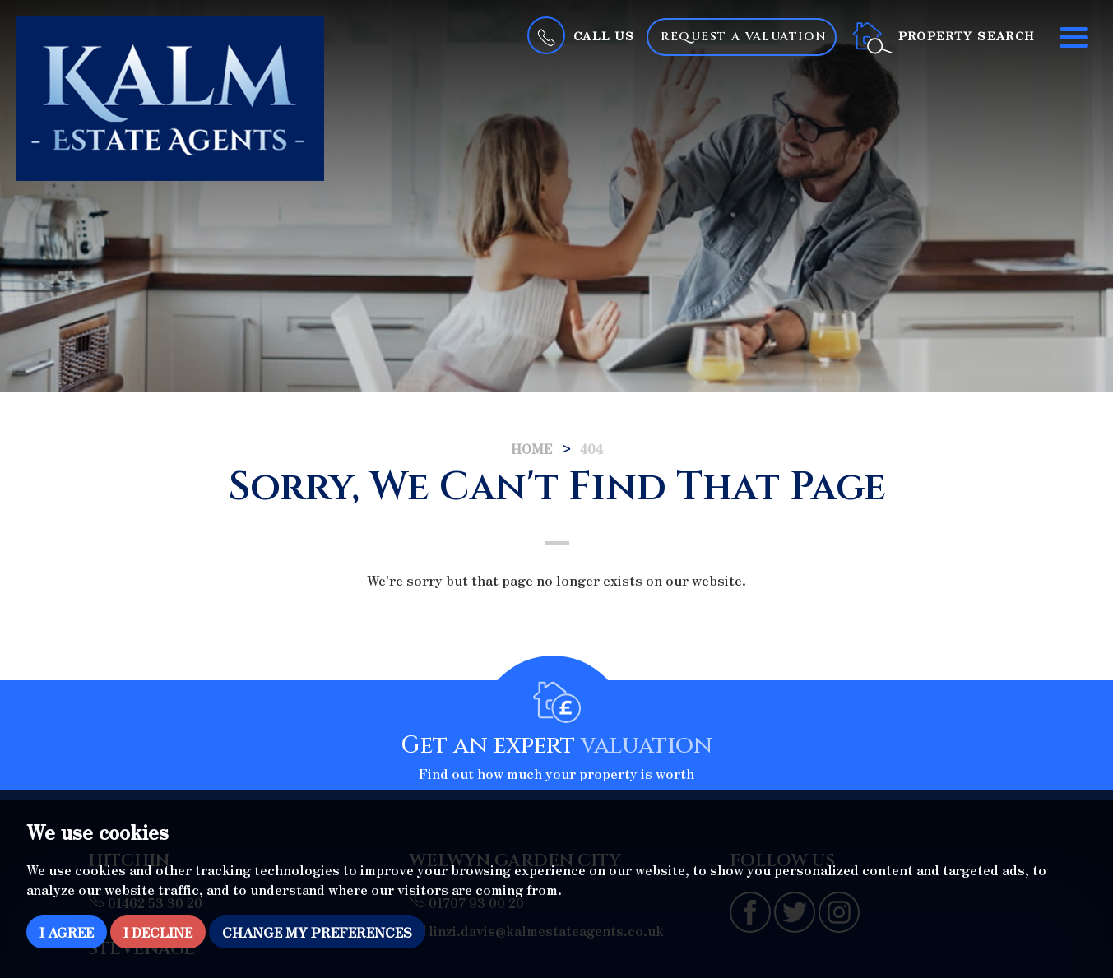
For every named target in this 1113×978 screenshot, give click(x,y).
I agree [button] (66, 932)
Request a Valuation (744, 36)
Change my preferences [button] (317, 932)
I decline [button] (157, 932)
